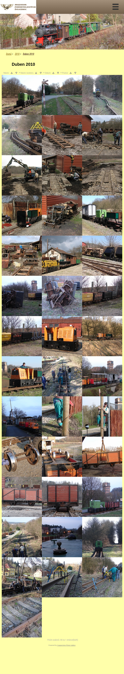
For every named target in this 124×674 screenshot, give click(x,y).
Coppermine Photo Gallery (66, 645)
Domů (8, 54)
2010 (17, 54)
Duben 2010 (28, 54)
